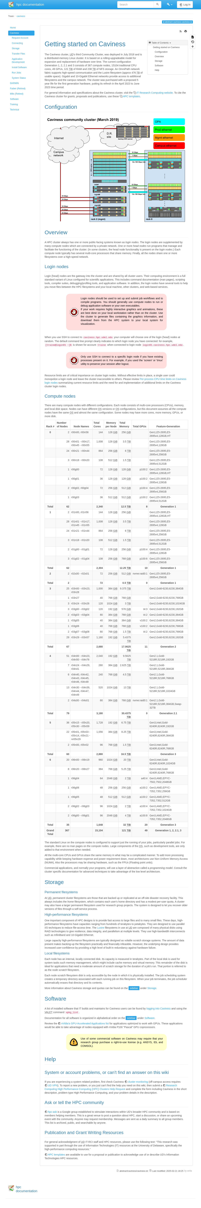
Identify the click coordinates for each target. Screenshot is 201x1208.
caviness (21, 16)
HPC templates (131, 96)
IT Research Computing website (155, 92)
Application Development (18, 60)
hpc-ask (52, 1111)
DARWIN (14, 83)
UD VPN (53, 1085)
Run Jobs (16, 72)
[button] (169, 4)
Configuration (161, 52)
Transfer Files (18, 53)
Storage (15, 48)
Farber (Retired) (17, 88)
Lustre (100, 927)
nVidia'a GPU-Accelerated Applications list (85, 1023)
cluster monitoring (138, 1081)
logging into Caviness (158, 1008)
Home (13, 27)
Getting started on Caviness (166, 47)
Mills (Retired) (16, 94)
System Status (19, 78)
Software (14, 99)
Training (14, 104)
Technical (14, 109)
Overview (159, 56)
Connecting (17, 43)
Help (157, 70)
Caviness (14, 33)
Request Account (20, 38)
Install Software (19, 67)
